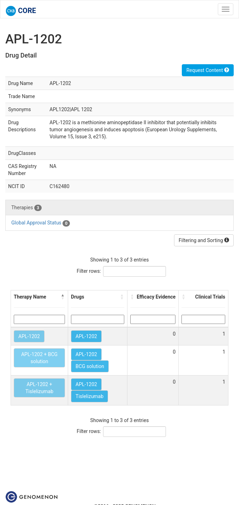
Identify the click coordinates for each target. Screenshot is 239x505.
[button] (63, 296)
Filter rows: (89, 271)
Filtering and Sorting (204, 240)
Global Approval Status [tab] (40, 223)
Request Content (207, 70)
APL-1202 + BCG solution (39, 357)
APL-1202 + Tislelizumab (39, 387)
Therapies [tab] (26, 208)
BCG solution (90, 366)
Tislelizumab (89, 396)
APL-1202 (29, 336)
